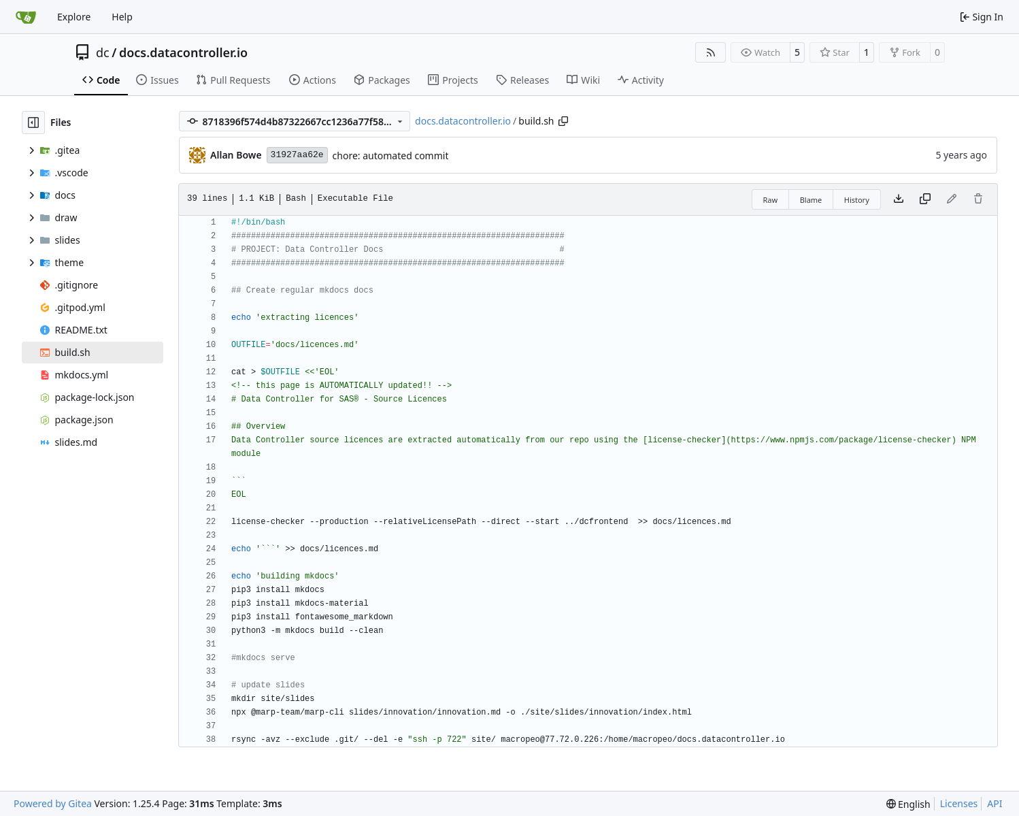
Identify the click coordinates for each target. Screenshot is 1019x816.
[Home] (26, 17)
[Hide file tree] (33, 122)
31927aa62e (297, 155)
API (994, 803)
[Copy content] (925, 199)
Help (122, 16)
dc (103, 52)
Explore (73, 16)
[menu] (908, 804)
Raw (770, 200)
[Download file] (898, 199)
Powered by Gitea (53, 803)
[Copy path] (563, 121)
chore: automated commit (391, 155)
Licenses (959, 803)
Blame (811, 200)
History (856, 200)
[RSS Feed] (710, 52)
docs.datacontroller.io (183, 52)
